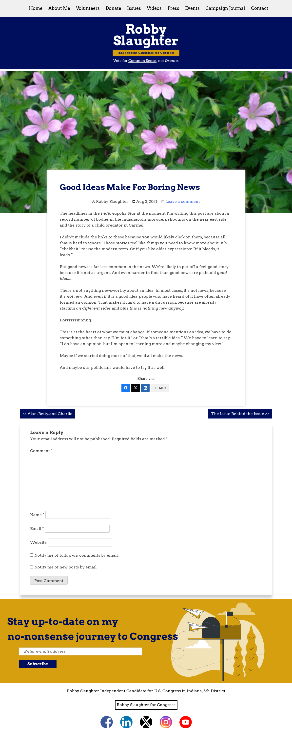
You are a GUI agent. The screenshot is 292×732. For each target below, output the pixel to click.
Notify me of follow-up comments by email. (76, 555)
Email (37, 528)
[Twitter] (135, 388)
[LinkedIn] (145, 388)
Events (192, 8)
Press (173, 8)
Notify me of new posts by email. (65, 567)
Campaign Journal (225, 8)
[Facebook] (125, 388)
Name (37, 514)
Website (38, 542)
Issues (134, 8)
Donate (113, 8)
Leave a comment (182, 201)
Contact (259, 8)
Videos (154, 8)
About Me (59, 8)
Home (35, 8)
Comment (41, 450)
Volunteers (88, 8)
